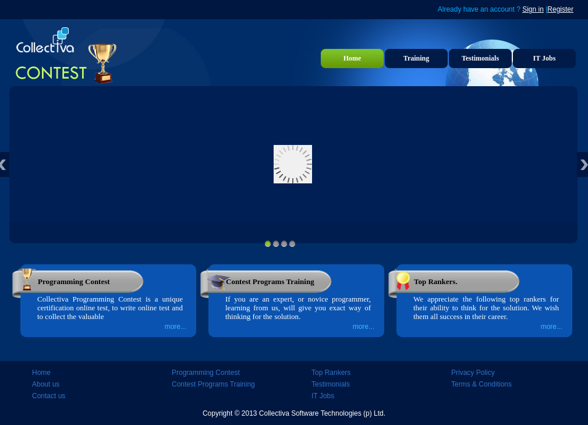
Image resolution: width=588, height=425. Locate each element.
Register (560, 9)
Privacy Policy (473, 373)
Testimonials (480, 58)
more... (175, 327)
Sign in (533, 9)
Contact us (48, 396)
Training (416, 58)
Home (352, 58)
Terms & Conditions (481, 384)
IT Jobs (544, 58)
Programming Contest (206, 373)
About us (45, 384)
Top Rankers (330, 373)
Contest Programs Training (213, 384)
